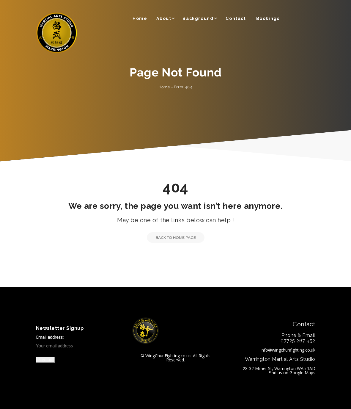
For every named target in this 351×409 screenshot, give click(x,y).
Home (140, 18)
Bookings (268, 18)
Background (197, 18)
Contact (236, 18)
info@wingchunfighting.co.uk (288, 350)
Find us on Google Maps (291, 372)
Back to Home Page (171, 237)
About (163, 18)
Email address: (71, 343)
